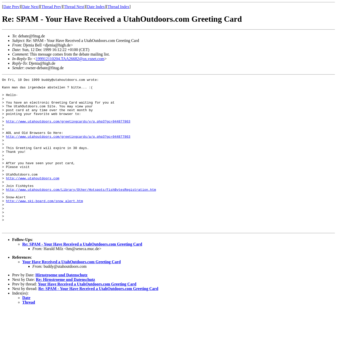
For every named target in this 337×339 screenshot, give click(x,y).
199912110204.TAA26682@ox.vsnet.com (70, 59)
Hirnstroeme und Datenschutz (61, 305)
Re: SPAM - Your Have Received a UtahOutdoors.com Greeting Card (82, 274)
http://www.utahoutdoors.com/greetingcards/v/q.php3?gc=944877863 (68, 130)
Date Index (96, 7)
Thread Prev (51, 7)
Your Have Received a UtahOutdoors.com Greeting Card (71, 292)
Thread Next (74, 7)
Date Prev (11, 7)
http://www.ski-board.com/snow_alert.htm (44, 226)
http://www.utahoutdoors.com (32, 198)
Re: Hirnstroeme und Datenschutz (65, 310)
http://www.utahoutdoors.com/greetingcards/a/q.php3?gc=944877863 (68, 148)
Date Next (30, 7)
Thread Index (118, 7)
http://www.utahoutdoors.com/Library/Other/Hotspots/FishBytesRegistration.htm (81, 212)
